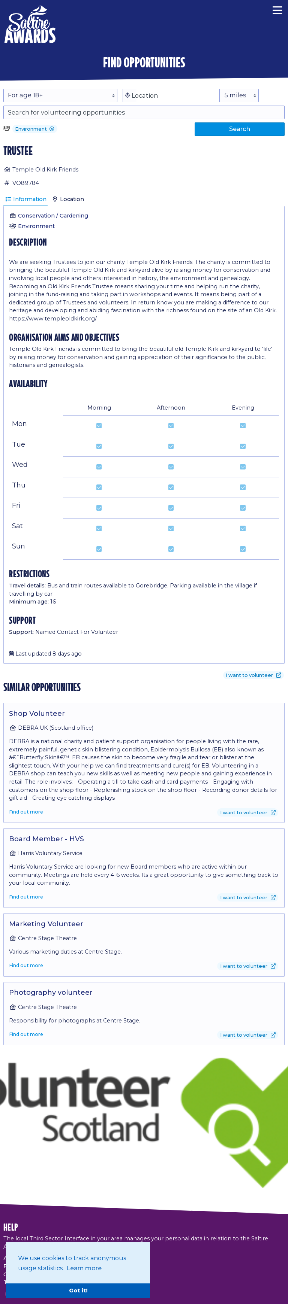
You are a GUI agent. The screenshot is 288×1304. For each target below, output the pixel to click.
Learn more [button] (84, 1268)
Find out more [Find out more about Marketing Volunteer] (26, 965)
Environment (36, 226)
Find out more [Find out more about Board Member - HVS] (26, 897)
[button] (52, 129)
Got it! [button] (78, 1290)
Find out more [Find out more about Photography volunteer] (26, 1034)
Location (68, 199)
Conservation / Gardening (53, 215)
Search (239, 129)
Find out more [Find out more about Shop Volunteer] (26, 812)
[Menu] (277, 9)
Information (25, 199)
